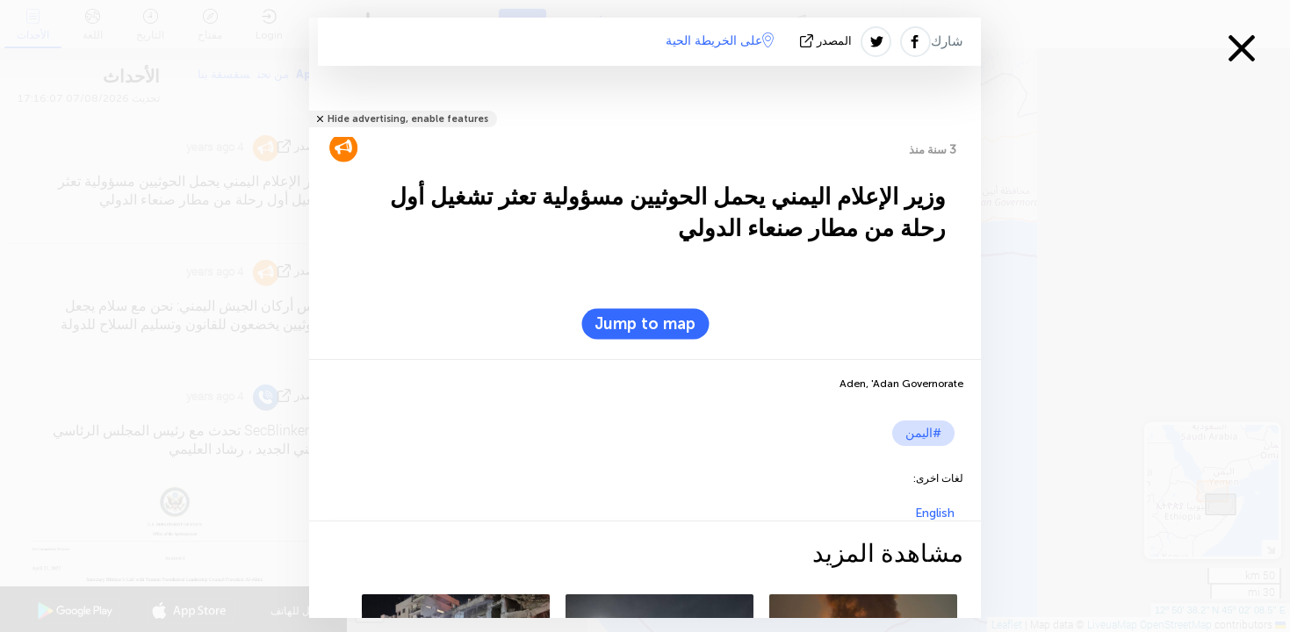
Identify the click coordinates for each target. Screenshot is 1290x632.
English (935, 513)
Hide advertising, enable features (408, 119)
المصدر (828, 40)
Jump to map (645, 324)
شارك (947, 41)
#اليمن (923, 433)
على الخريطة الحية (720, 40)
